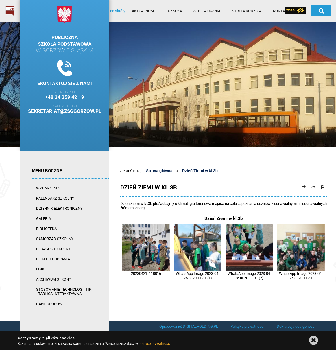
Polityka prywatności (247, 326)
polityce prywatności (154, 344)
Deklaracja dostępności (296, 326)
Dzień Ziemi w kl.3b (200, 170)
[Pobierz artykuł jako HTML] (313, 187)
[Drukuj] (322, 187)
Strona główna (159, 170)
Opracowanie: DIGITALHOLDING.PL (188, 326)
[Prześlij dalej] (303, 187)
